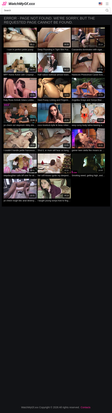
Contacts (86, 407)
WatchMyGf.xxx (22, 4)
